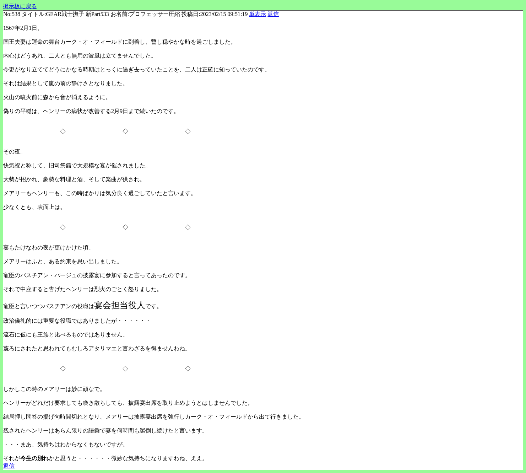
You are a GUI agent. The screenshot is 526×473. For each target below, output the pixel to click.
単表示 (257, 14)
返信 (273, 14)
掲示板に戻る (20, 6)
